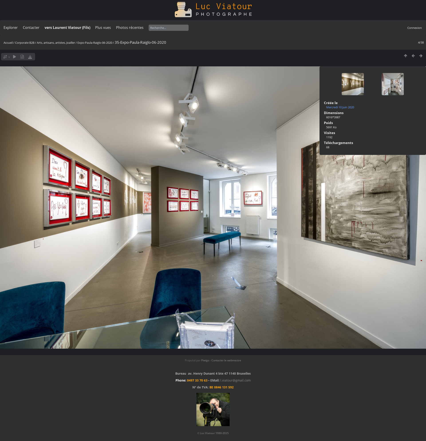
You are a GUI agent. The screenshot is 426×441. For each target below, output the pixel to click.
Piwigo (205, 360)
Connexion (414, 28)
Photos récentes (130, 27)
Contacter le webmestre (226, 360)
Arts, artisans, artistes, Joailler (56, 43)
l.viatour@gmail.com (235, 380)
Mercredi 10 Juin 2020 (340, 107)
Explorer (11, 27)
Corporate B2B (24, 43)
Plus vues (103, 27)
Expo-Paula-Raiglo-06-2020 (94, 43)
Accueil (8, 43)
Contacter (31, 27)
